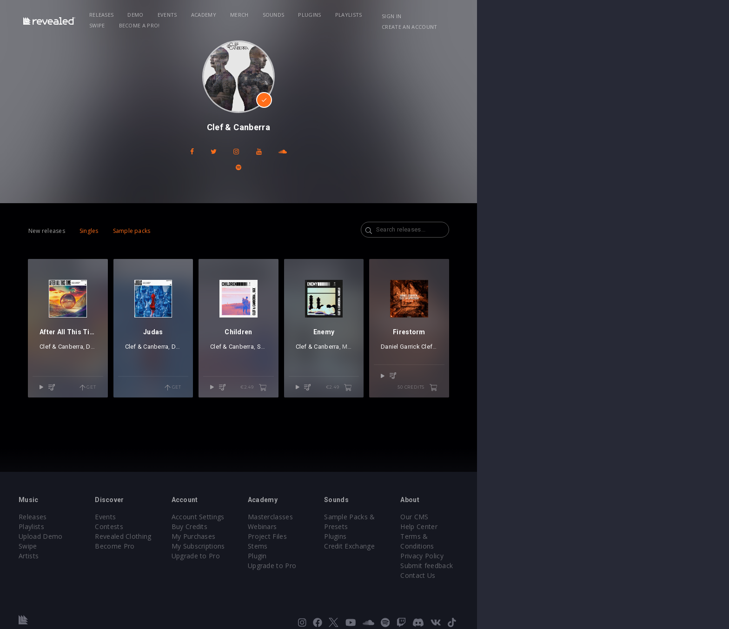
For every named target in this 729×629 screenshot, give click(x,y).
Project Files (393, 536)
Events (239, 14)
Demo (207, 14)
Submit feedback (595, 555)
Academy (275, 14)
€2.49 (394, 389)
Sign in (564, 16)
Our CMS (583, 516)
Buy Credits (294, 526)
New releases (99, 215)
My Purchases (298, 536)
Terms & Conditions (600, 536)
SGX (388, 360)
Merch (311, 14)
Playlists (420, 14)
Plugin (383, 555)
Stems (384, 546)
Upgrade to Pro (300, 555)
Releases (173, 14)
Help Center (587, 526)
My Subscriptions (303, 546)
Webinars (388, 526)
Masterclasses (396, 516)
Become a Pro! (497, 14)
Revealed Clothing (207, 536)
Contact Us (586, 565)
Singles (142, 215)
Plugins (381, 14)
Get (169, 389)
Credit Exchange (496, 536)
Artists (91, 555)
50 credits (616, 389)
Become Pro (198, 546)
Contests (193, 526)
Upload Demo (103, 536)
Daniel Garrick (159, 360)
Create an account (615, 16)
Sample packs (185, 215)
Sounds (345, 14)
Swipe (456, 14)
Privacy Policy (590, 546)
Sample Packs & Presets (509, 516)
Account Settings (302, 516)
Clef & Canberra (114, 360)
